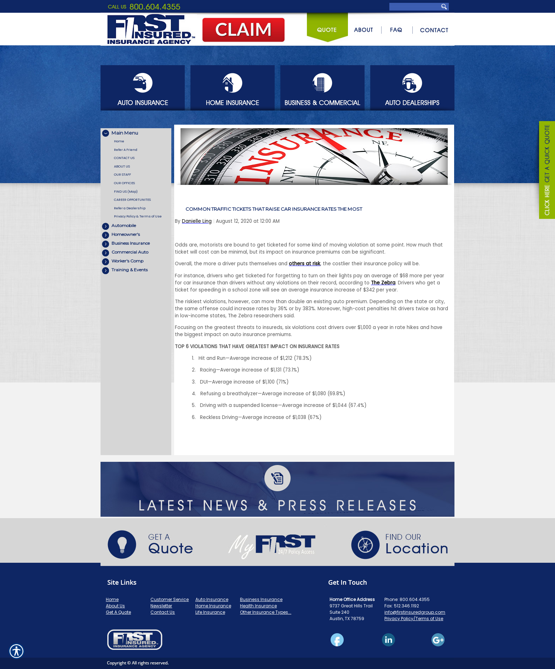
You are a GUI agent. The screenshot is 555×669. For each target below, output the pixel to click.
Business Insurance (261, 599)
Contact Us (162, 612)
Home (112, 599)
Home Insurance (213, 606)
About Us (115, 606)
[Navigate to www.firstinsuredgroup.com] (544, 171)
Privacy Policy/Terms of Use (413, 619)
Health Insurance (258, 606)
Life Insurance (210, 612)
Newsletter (161, 606)
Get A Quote (118, 612)
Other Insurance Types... (265, 612)
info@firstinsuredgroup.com (414, 612)
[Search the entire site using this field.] (415, 6)
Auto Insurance (211, 599)
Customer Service (169, 599)
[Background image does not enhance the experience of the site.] (136, 132)
